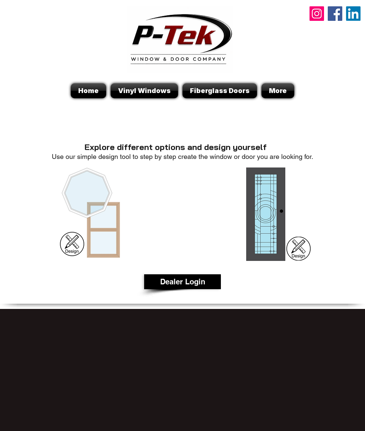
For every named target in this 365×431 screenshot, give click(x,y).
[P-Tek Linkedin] (353, 13)
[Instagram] (317, 13)
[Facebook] (335, 13)
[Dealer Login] (182, 281)
